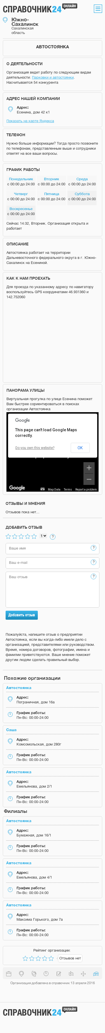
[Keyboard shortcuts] (43, 489)
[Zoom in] (89, 467)
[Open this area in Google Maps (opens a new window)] (17, 488)
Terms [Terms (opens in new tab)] (68, 489)
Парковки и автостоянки (53, 77)
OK (80, 448)
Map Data (54, 489)
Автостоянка (18, 687)
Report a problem (86, 489)
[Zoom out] (89, 479)
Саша (11, 729)
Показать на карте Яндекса (30, 121)
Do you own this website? (34, 448)
